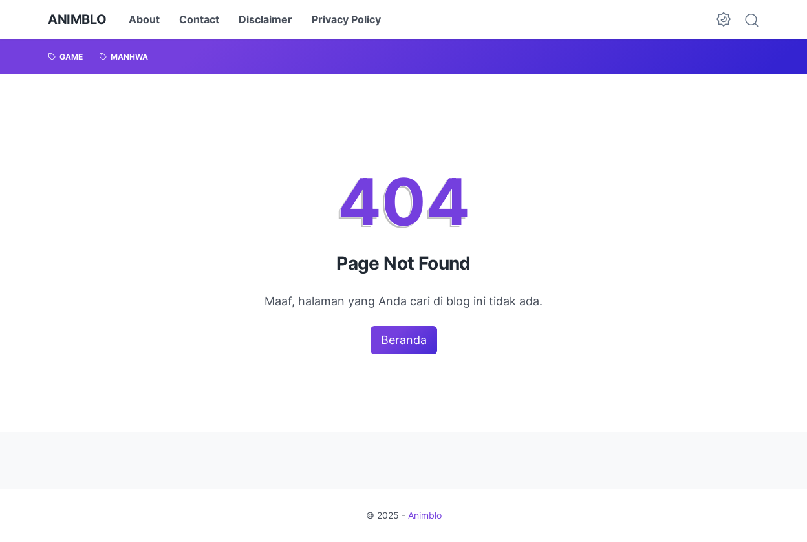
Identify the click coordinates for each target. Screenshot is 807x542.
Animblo (77, 19)
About (144, 19)
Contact (199, 19)
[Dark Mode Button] (723, 19)
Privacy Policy (346, 19)
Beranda (404, 340)
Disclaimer (265, 19)
